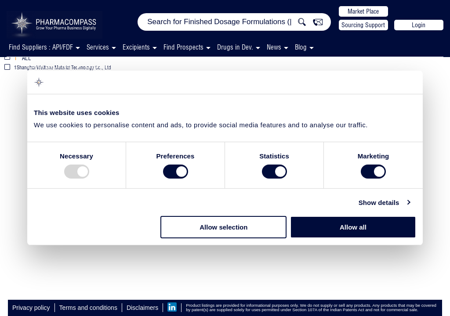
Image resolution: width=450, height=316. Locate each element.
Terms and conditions (88, 307)
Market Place (363, 11)
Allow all (353, 227)
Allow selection (223, 227)
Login (418, 25)
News (274, 47)
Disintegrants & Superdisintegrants (162, 64)
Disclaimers (142, 307)
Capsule (269, 64)
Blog (301, 47)
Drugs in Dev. (235, 47)
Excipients (49, 64)
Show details (379, 202)
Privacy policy (31, 307)
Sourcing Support (363, 25)
